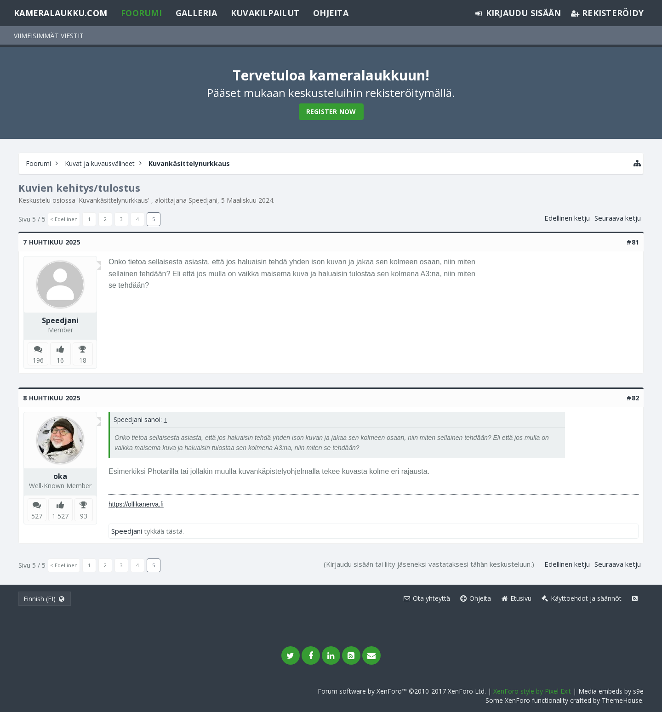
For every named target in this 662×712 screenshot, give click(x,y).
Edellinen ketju (567, 217)
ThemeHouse (622, 700)
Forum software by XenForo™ (402, 691)
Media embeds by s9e (611, 691)
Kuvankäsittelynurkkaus (113, 200)
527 (36, 516)
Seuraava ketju (617, 217)
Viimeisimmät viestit (49, 35)
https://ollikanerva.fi (136, 504)
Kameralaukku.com (60, 12)
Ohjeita (330, 12)
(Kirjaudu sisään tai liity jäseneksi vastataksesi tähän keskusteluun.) (429, 564)
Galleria (196, 12)
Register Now (331, 111)
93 (83, 516)
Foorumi (141, 12)
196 (38, 360)
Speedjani (202, 200)
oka (60, 476)
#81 (633, 242)
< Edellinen (64, 219)
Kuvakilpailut (265, 12)
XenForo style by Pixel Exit (532, 691)
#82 (633, 397)
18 (82, 360)
